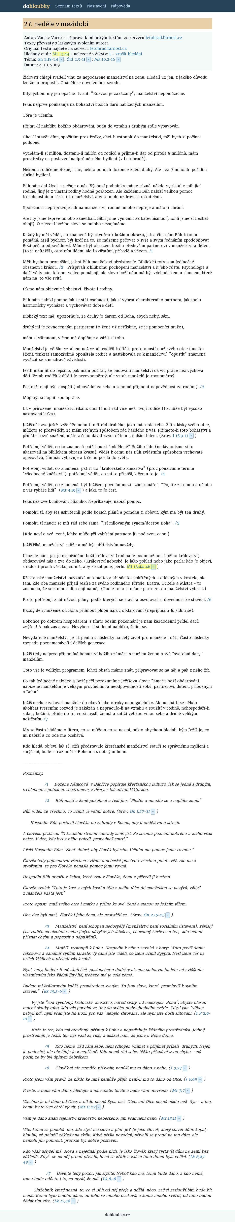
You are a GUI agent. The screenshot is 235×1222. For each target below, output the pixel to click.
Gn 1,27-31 (140, 811)
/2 (61, 267)
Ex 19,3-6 (53, 991)
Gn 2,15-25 (153, 915)
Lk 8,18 (109, 1179)
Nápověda (120, 6)
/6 (209, 599)
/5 (177, 523)
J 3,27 (176, 1068)
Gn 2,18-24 (47, 59)
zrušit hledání (128, 54)
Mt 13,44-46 (138, 566)
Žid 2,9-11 (76, 59)
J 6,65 (191, 1079)
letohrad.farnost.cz (164, 37)
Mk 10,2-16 (104, 59)
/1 (151, 251)
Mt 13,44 (60, 54)
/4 (163, 474)
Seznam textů (68, 6)
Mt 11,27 (87, 1107)
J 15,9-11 (180, 435)
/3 (202, 387)
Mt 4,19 (68, 490)
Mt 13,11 (168, 1118)
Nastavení (96, 6)
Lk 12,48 (62, 1201)
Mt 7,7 (178, 1090)
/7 (46, 719)
